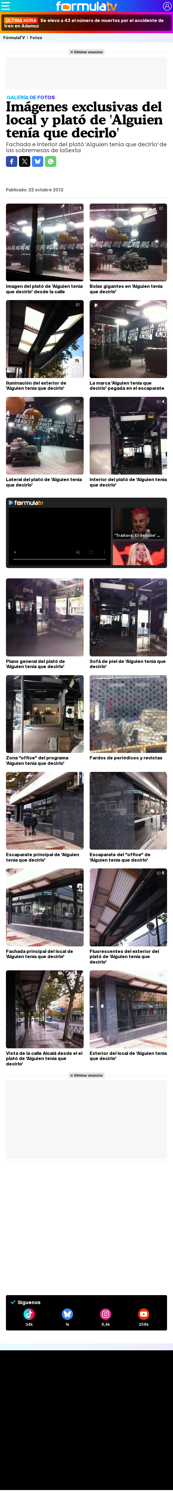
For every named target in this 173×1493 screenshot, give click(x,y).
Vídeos (86, 1443)
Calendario (86, 1403)
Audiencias (87, 1423)
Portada (86, 1376)
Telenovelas (86, 1478)
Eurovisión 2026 (86, 1469)
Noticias (86, 1386)
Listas (86, 1408)
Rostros (86, 1488)
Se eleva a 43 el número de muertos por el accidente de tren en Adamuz (84, 23)
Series (86, 1396)
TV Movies (86, 1414)
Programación (87, 1433)
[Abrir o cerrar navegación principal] (5, 6)
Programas (87, 1463)
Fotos (36, 37)
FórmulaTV (14, 37)
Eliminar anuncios (88, 51)
